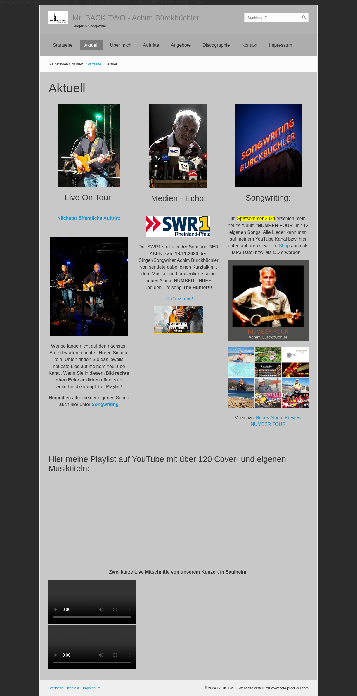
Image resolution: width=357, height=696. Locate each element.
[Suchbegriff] (276, 17)
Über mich (120, 45)
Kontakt (249, 45)
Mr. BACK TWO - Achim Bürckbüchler (135, 17)
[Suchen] (304, 17)
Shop (284, 245)
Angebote (181, 45)
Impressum (280, 45)
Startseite (63, 45)
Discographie (216, 45)
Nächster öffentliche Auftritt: (88, 218)
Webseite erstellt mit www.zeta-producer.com (274, 688)
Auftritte (151, 45)
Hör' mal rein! (179, 298)
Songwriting (105, 404)
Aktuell (91, 45)
